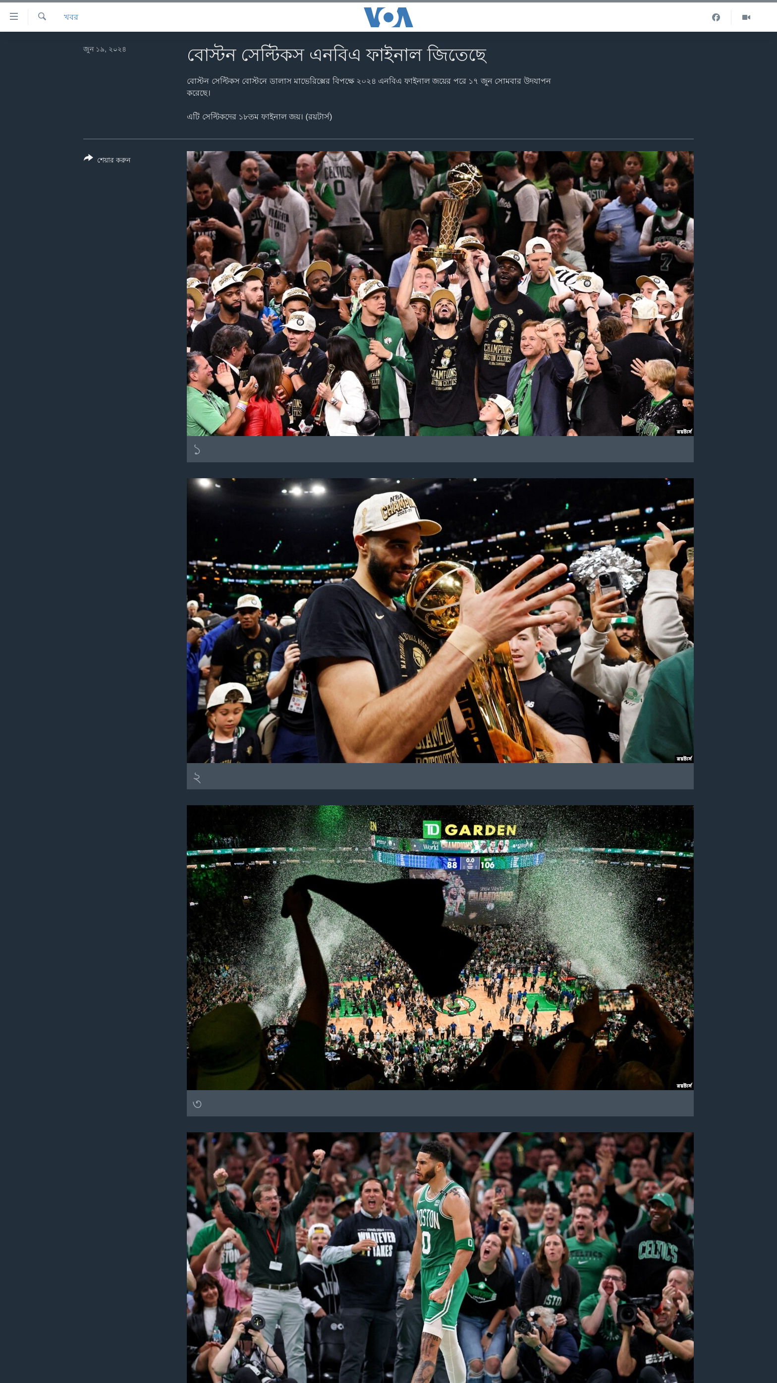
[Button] (107, 161)
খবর (71, 17)
